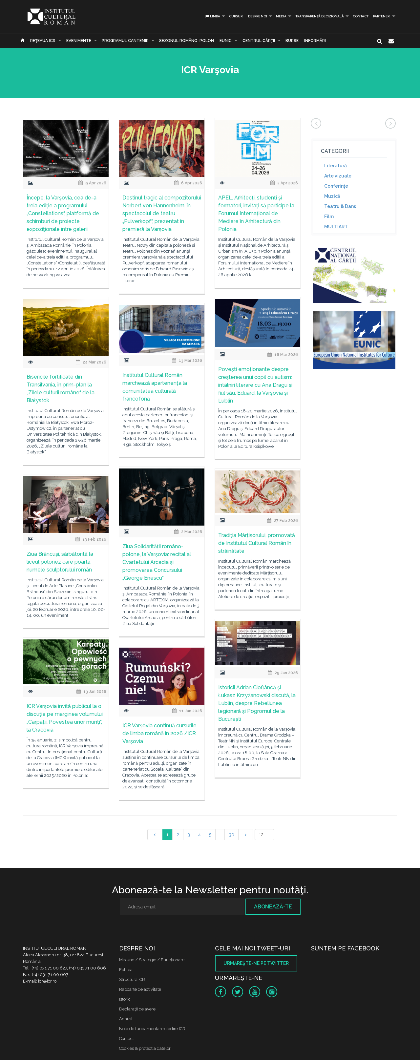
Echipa (126, 969)
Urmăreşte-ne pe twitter (256, 963)
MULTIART (336, 226)
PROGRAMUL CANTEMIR (125, 40)
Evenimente (78, 40)
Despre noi (257, 16)
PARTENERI (381, 16)
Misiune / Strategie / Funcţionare (151, 959)
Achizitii (127, 1018)
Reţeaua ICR (42, 40)
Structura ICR (132, 979)
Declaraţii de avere (137, 1009)
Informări (315, 40)
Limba (212, 16)
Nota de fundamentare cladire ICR (152, 1028)
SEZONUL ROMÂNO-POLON (186, 40)
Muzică (332, 196)
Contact (360, 16)
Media (281, 16)
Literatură (335, 165)
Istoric (125, 999)
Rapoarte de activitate (140, 989)
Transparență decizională (319, 16)
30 (231, 834)
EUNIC (226, 40)
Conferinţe (336, 186)
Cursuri (236, 16)
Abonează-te (273, 907)
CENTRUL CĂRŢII (258, 40)
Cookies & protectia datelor (145, 1048)
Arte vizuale (337, 175)
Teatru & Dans (340, 206)
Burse (292, 40)
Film (329, 216)
